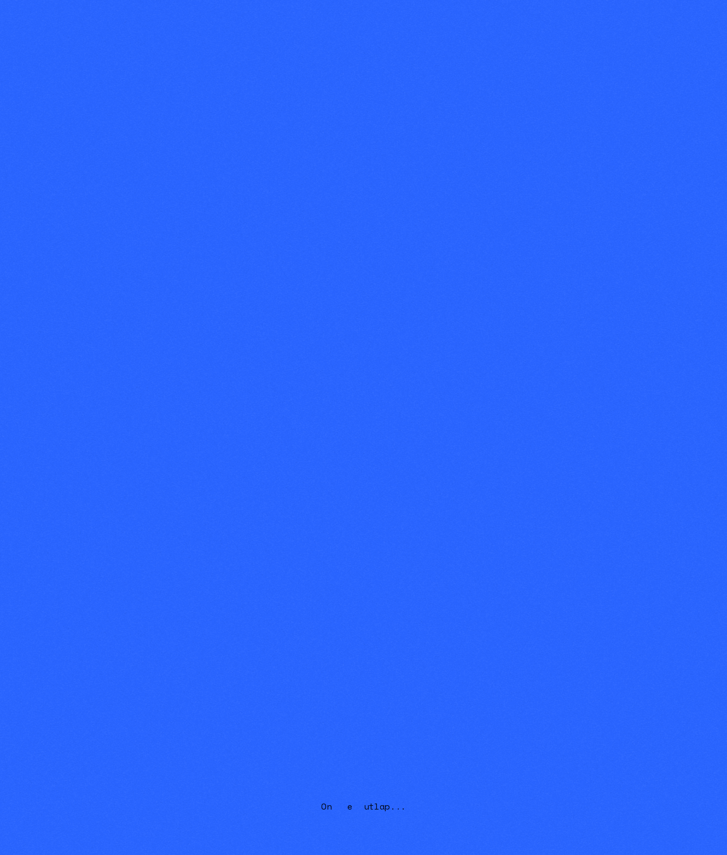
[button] (574, 16)
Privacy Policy (281, 599)
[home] (58, 16)
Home (521, 16)
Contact (683, 16)
